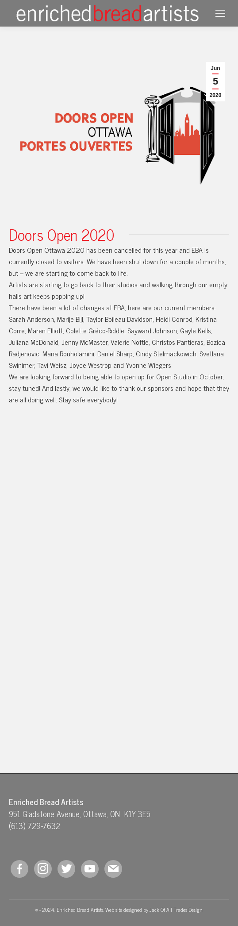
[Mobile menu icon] (220, 13)
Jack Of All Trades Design (176, 909)
